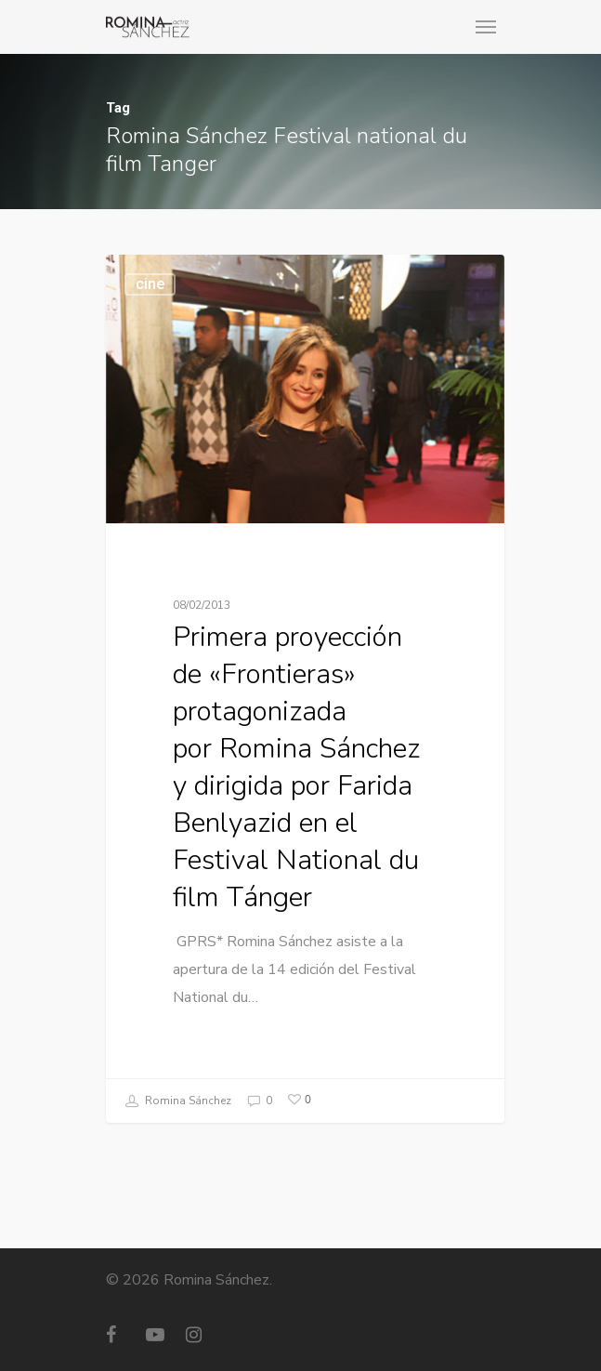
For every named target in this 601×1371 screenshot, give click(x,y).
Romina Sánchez (177, 1101)
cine (150, 285)
